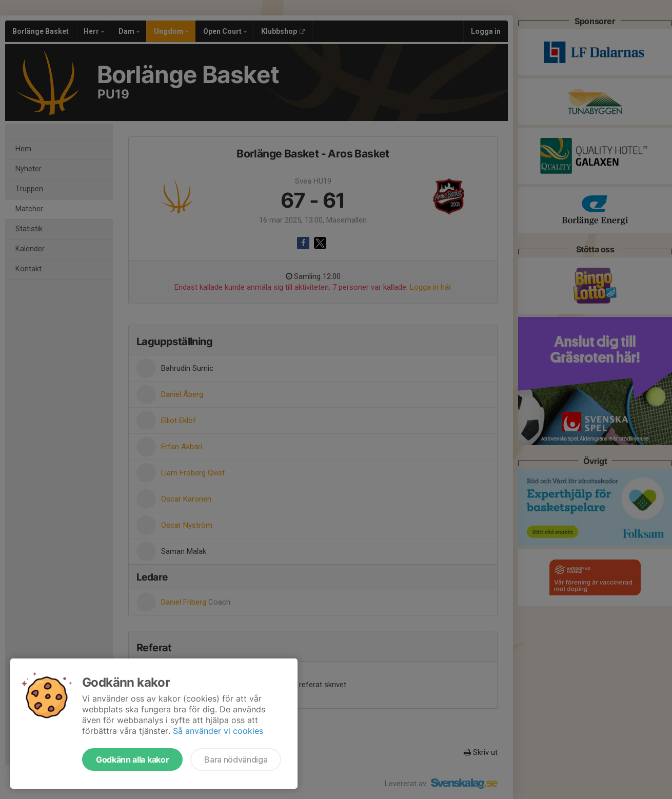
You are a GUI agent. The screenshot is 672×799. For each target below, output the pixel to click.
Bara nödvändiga (235, 759)
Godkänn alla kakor (132, 759)
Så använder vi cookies (218, 731)
